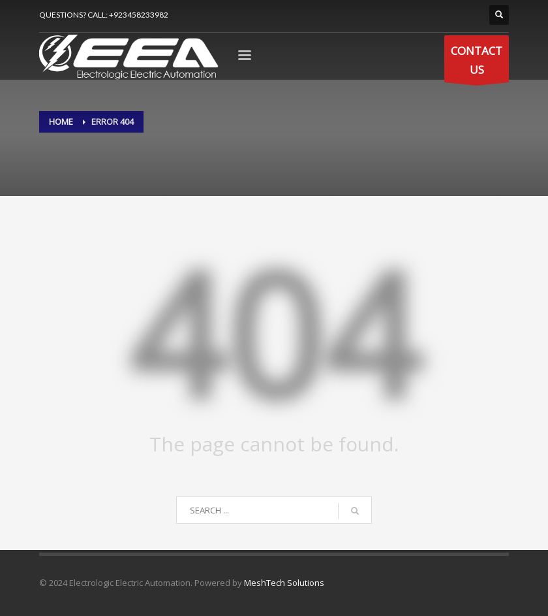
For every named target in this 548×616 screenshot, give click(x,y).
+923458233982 (138, 15)
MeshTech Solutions (284, 583)
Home (61, 121)
